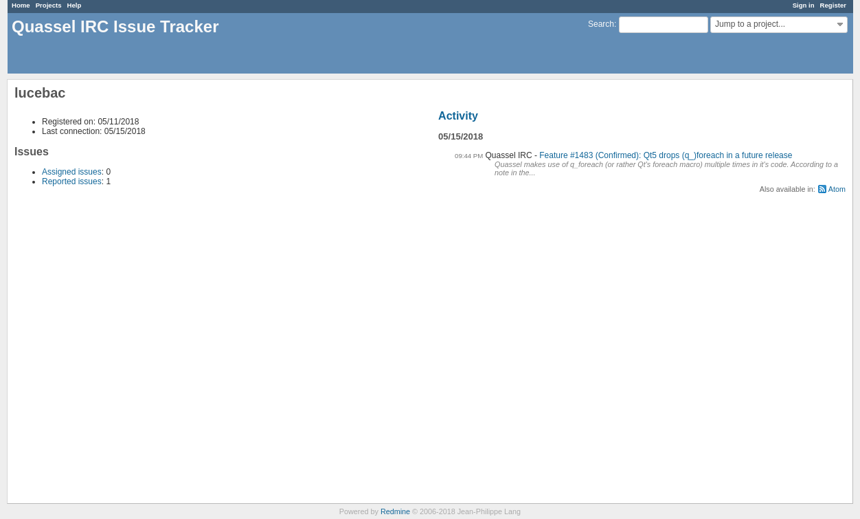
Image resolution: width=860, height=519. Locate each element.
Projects (49, 5)
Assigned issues (72, 172)
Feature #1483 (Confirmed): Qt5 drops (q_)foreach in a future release (665, 155)
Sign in (804, 5)
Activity (458, 116)
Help (74, 5)
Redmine (395, 511)
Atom (837, 189)
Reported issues (72, 181)
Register (833, 5)
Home (21, 5)
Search (601, 24)
